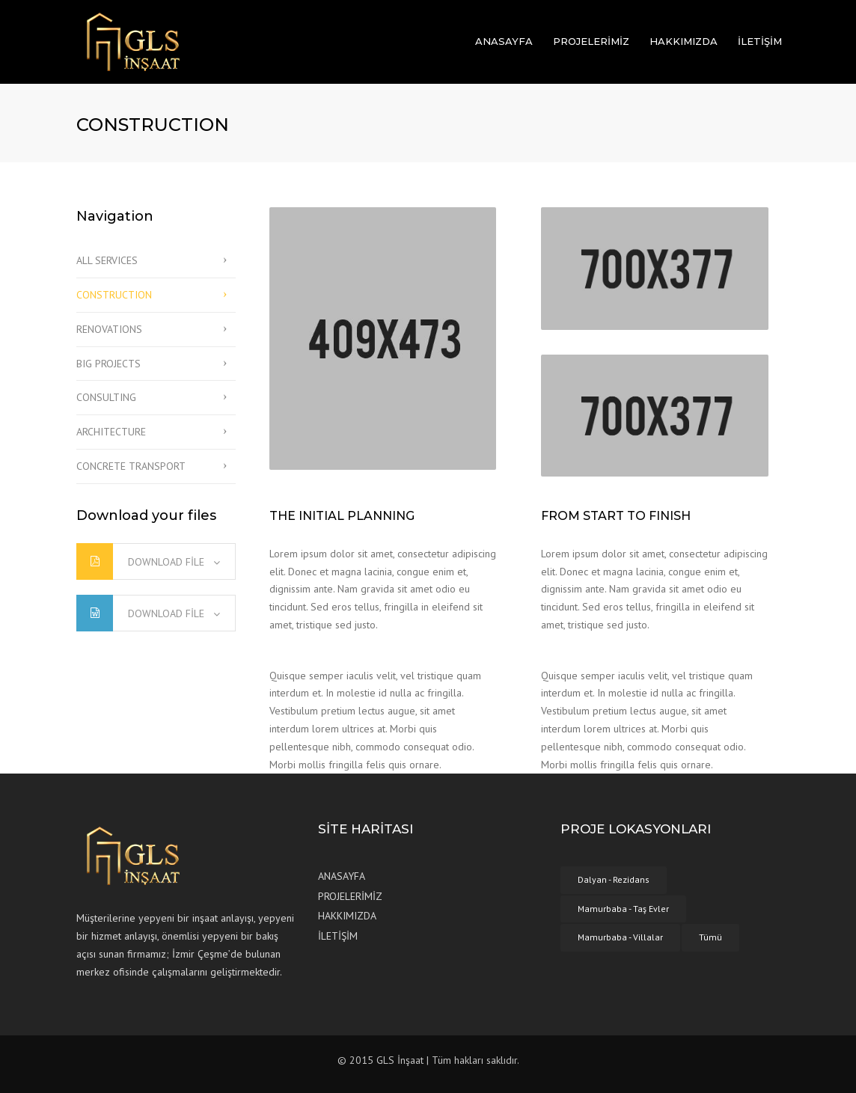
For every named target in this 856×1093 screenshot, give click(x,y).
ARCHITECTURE (111, 431)
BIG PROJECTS (108, 363)
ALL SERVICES (107, 260)
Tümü (710, 937)
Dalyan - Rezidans (613, 879)
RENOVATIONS (109, 329)
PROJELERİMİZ (591, 41)
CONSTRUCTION (114, 294)
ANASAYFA (504, 41)
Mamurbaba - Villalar (620, 937)
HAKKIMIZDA (683, 41)
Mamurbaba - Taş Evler (623, 908)
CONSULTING (106, 397)
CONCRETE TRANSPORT (131, 466)
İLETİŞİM (760, 41)
